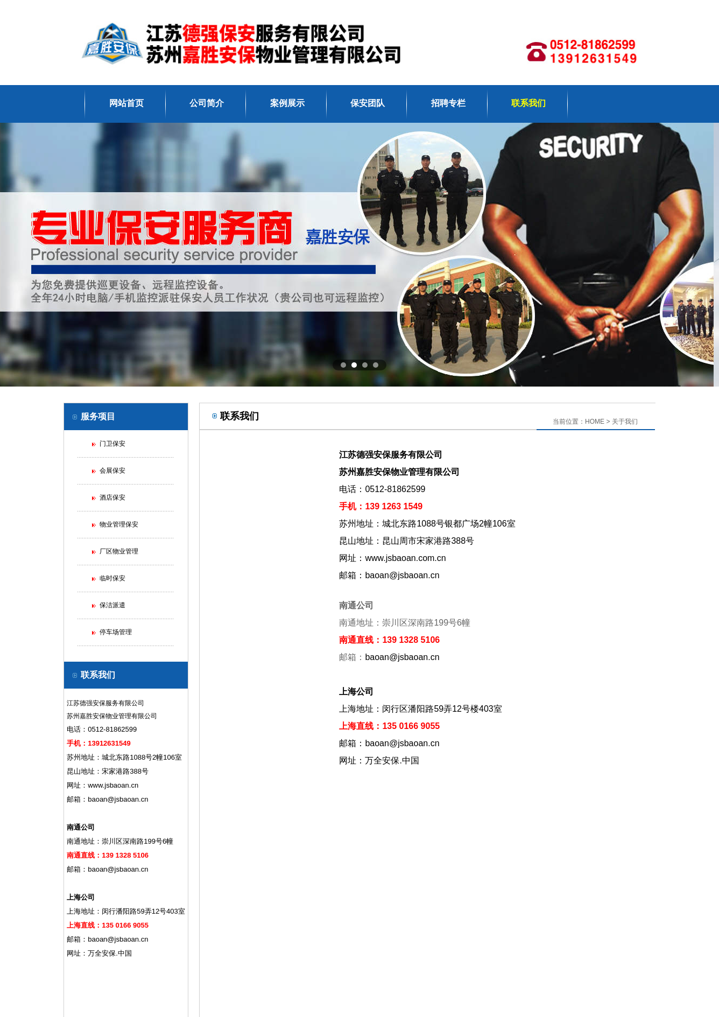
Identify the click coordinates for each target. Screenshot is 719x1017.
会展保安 (112, 470)
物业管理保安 (119, 524)
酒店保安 (112, 497)
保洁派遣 (112, 605)
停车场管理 (116, 632)
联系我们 (528, 103)
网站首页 (126, 103)
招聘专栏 (448, 103)
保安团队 (367, 103)
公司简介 (206, 103)
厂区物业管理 (119, 551)
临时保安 (112, 578)
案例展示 (287, 103)
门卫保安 (112, 443)
